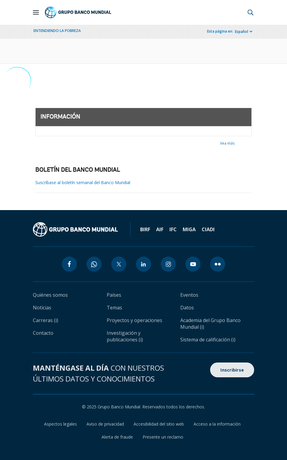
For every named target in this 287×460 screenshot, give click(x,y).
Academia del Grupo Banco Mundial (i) (210, 323)
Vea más (227, 143)
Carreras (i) (45, 320)
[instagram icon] (168, 264)
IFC (173, 229)
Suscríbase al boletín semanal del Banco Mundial (82, 182)
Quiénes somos (50, 295)
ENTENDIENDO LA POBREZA (57, 30)
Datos (187, 307)
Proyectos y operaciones (134, 320)
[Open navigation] (36, 12)
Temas (114, 307)
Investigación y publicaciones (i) (125, 336)
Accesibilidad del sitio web (159, 424)
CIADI (208, 229)
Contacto (43, 333)
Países (114, 295)
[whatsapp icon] (94, 264)
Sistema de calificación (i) (207, 339)
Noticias (42, 307)
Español (241, 31)
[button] (250, 12)
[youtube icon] (192, 264)
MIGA (189, 229)
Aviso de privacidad (105, 424)
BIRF (145, 229)
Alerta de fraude (117, 437)
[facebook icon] (69, 264)
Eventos (189, 295)
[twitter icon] (118, 264)
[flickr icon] (217, 264)
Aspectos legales (60, 424)
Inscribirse (232, 370)
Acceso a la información (217, 424)
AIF (159, 229)
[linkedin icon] (143, 264)
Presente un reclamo (163, 437)
